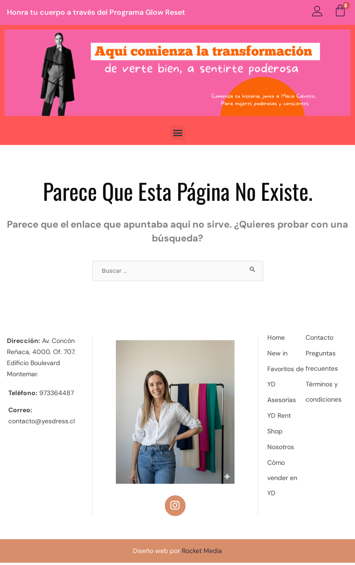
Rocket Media (202, 553)
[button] (177, 132)
